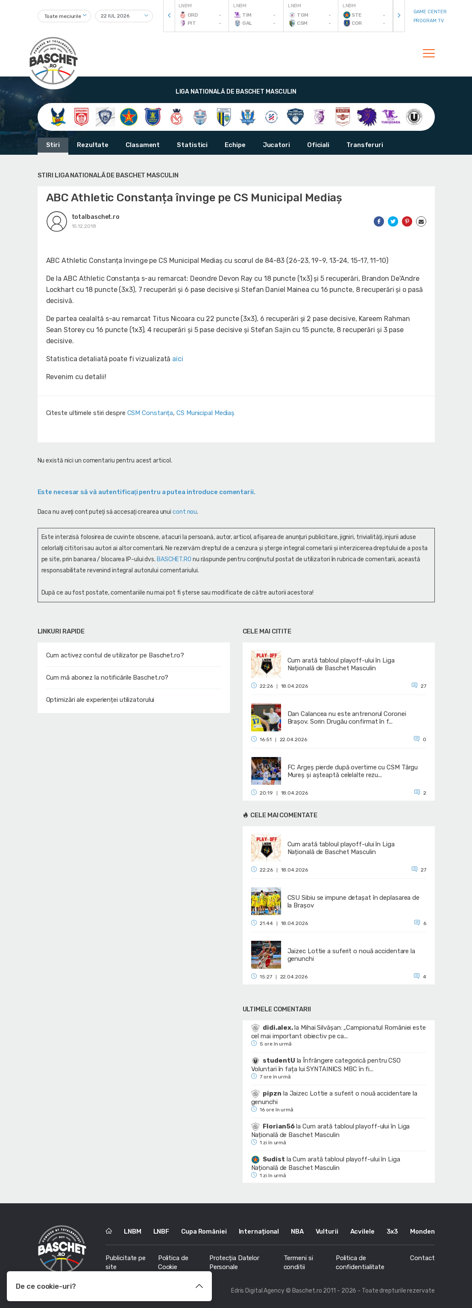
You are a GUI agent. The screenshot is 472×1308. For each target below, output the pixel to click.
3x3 (393, 1231)
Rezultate (92, 145)
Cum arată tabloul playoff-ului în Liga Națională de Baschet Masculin (330, 1130)
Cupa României (204, 1231)
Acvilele (362, 1231)
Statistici (192, 145)
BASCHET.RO (174, 559)
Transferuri (364, 145)
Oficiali (318, 145)
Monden (422, 1231)
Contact (422, 1258)
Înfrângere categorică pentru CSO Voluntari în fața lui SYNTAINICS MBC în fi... (326, 1065)
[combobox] (64, 16)
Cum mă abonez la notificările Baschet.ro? (107, 677)
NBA (297, 1231)
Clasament (143, 145)
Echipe (235, 145)
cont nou (185, 512)
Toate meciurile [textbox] (63, 16)
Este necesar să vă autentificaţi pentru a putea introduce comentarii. (146, 492)
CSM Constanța (150, 413)
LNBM (132, 1231)
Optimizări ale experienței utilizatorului (100, 700)
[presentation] (169, 16)
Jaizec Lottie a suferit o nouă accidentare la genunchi (334, 1098)
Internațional (259, 1231)
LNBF (161, 1231)
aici (177, 359)
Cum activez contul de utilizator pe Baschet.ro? (115, 655)
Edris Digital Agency (257, 1290)
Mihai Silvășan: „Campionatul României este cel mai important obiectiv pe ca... (338, 1032)
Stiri (53, 145)
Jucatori (276, 145)
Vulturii (327, 1231)
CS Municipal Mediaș (205, 413)
